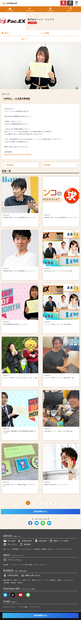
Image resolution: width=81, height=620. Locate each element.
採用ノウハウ (26, 580)
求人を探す (9, 541)
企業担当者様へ (11, 575)
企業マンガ (51, 549)
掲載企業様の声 (7, 580)
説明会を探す (25, 541)
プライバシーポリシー (39, 564)
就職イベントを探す (59, 541)
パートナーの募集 (22, 607)
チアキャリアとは (12, 560)
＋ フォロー (32, 22)
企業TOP (20, 33)
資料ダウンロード (37, 580)
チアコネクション (68, 580)
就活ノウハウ (7, 549)
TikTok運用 (6, 582)
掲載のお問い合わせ (30, 575)
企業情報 (60, 33)
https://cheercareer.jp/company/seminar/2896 (17, 154)
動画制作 (13, 582)
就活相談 (37, 549)
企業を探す (40, 541)
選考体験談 (15, 549)
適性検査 (25, 544)
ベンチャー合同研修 (49, 580)
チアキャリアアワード (9, 607)
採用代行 (20, 582)
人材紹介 (59, 580)
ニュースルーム (14, 564)
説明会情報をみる (40, 511)
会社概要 (5, 564)
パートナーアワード (35, 607)
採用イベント (17, 580)
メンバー (40, 38)
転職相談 (43, 549)
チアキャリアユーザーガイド (64, 549)
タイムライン (10, 544)
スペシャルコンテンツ (26, 549)
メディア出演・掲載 (26, 564)
